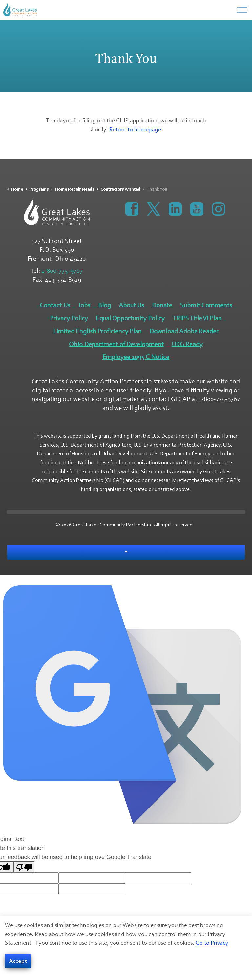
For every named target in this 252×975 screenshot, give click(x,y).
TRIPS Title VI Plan (197, 318)
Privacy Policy (69, 318)
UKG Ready (187, 344)
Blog (104, 305)
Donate (162, 305)
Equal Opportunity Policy (130, 318)
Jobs (84, 305)
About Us (131, 305)
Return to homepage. (135, 129)
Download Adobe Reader (184, 331)
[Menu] (242, 10)
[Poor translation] (23, 866)
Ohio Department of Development (116, 344)
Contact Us (55, 305)
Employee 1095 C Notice (135, 357)
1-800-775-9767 (62, 270)
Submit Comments (206, 305)
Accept (18, 961)
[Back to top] (126, 552)
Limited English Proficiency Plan (97, 331)
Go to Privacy (212, 943)
